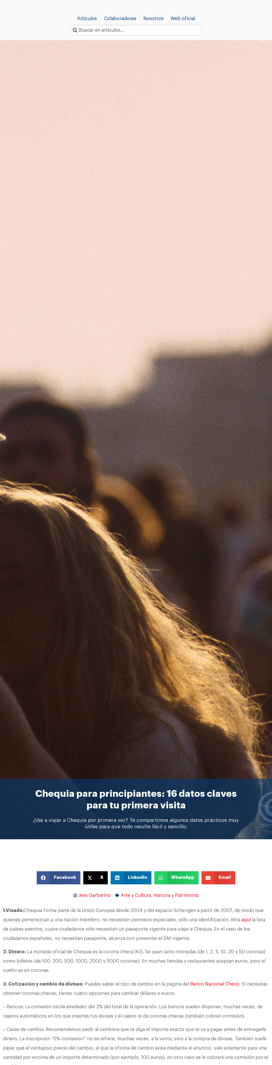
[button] (58, 877)
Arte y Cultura (136, 895)
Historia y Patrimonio (176, 895)
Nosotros (153, 18)
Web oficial (183, 18)
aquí (246, 920)
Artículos (87, 18)
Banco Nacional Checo (214, 984)
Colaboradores (120, 18)
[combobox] (136, 30)
